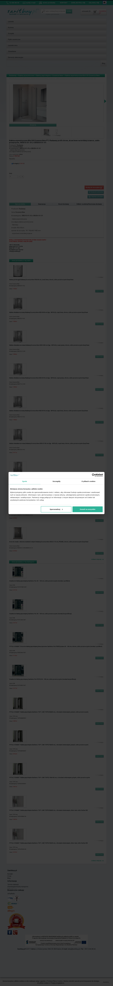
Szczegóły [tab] (56, 481)
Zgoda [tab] (24, 481)
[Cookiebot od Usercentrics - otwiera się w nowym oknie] (93, 475)
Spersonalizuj (56, 509)
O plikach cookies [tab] (88, 481)
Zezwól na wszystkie (87, 509)
